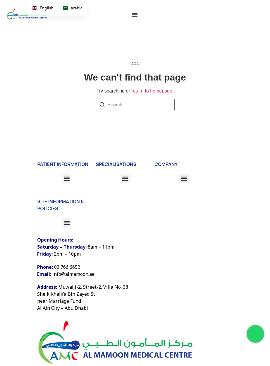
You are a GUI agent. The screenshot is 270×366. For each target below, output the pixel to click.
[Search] (102, 105)
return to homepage (151, 90)
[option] (72, 8)
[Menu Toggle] (135, 15)
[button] (184, 178)
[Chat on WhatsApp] (255, 334)
